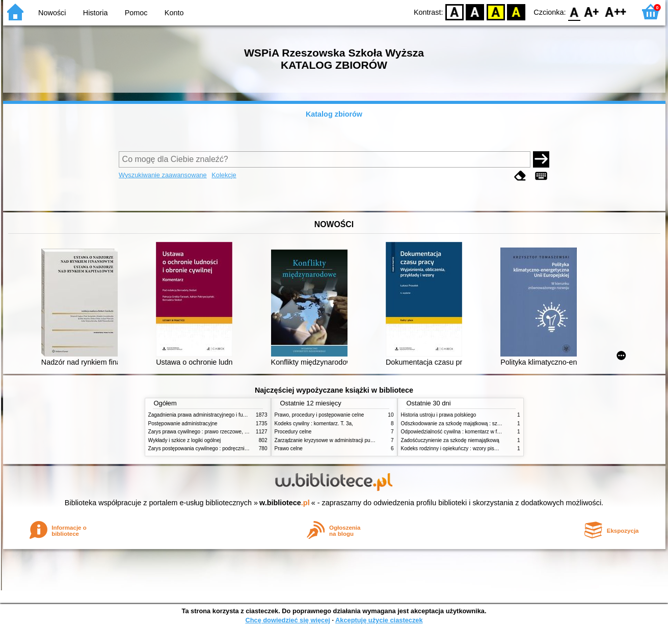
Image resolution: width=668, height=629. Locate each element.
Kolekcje (223, 175)
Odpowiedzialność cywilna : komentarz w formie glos (461, 431)
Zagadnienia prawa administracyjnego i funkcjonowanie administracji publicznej (238, 415)
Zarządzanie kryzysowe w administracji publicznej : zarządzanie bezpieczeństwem (368, 440)
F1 (592, 11)
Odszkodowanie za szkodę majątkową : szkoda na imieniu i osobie (476, 423)
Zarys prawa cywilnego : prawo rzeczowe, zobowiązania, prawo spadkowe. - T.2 (239, 431)
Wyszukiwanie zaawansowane (163, 175)
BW (475, 11)
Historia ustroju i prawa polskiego (438, 415)
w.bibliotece (284, 503)
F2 (616, 11)
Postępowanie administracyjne (183, 423)
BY (516, 11)
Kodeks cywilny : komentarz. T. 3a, (314, 423)
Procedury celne (293, 431)
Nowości (52, 13)
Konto (174, 13)
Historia (95, 13)
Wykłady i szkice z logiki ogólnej (184, 440)
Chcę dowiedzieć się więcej (287, 620)
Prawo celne (289, 448)
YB (495, 11)
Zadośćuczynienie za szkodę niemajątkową (450, 440)
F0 (574, 11)
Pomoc (136, 13)
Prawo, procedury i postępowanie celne (319, 415)
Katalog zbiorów (334, 114)
